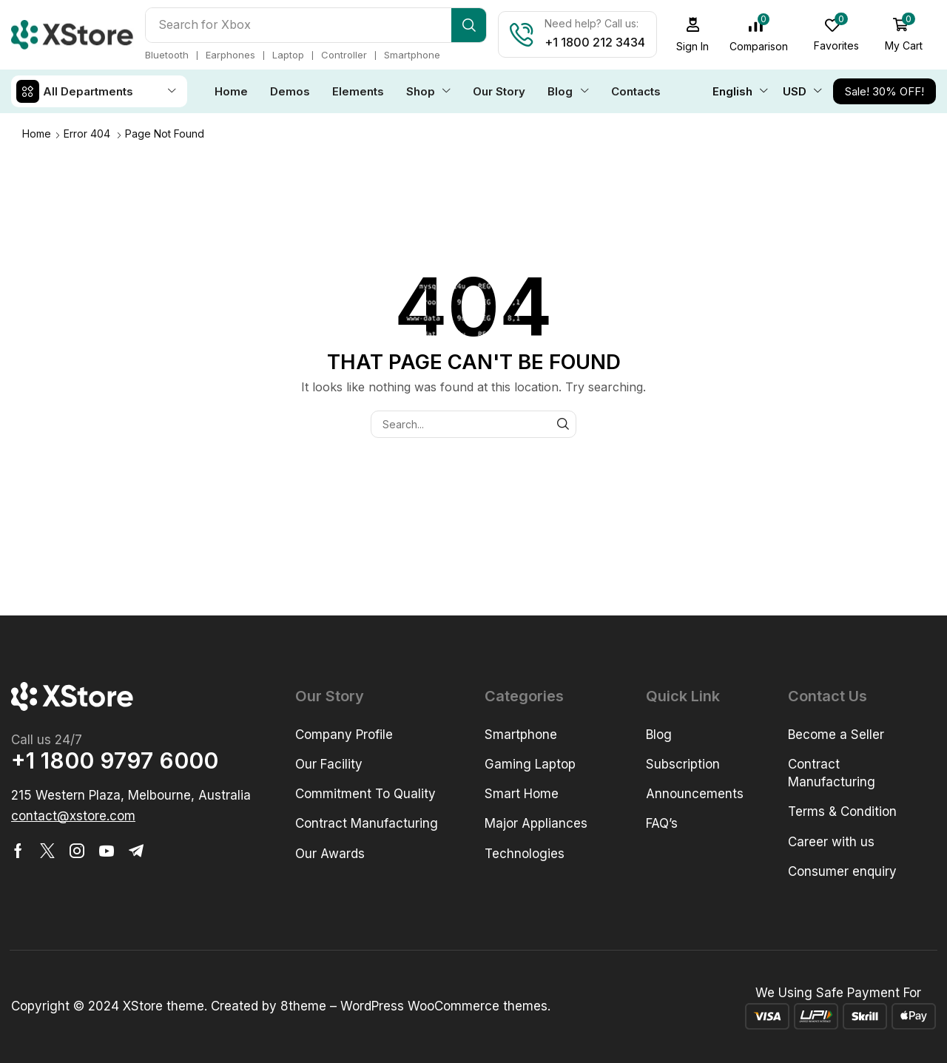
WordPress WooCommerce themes (443, 1006)
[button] (693, 34)
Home (36, 133)
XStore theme (163, 1006)
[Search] (468, 25)
